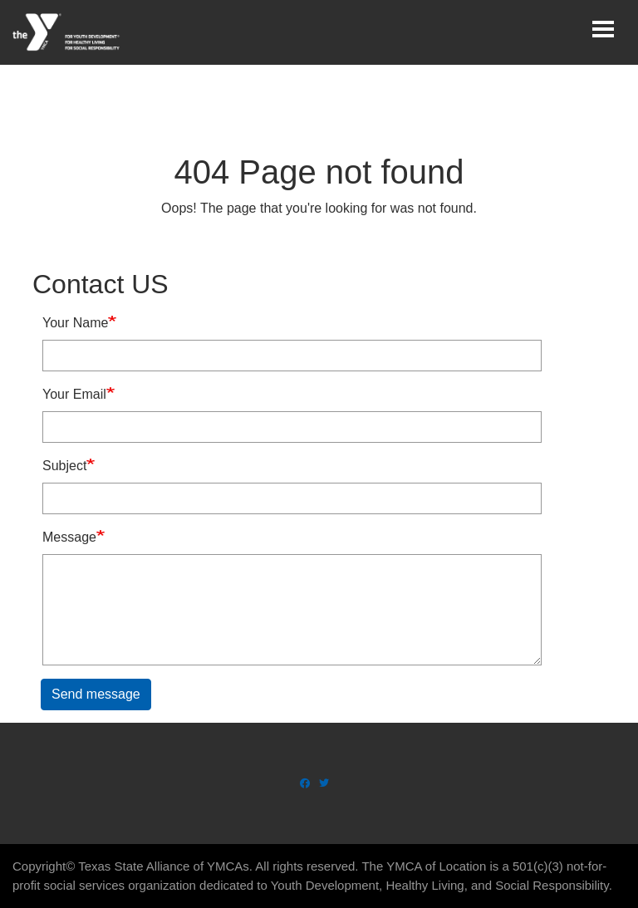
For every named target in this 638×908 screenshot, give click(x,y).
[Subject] (292, 498)
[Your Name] (292, 355)
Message (69, 537)
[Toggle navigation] (603, 29)
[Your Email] (292, 427)
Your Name (75, 323)
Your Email (74, 394)
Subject (64, 466)
